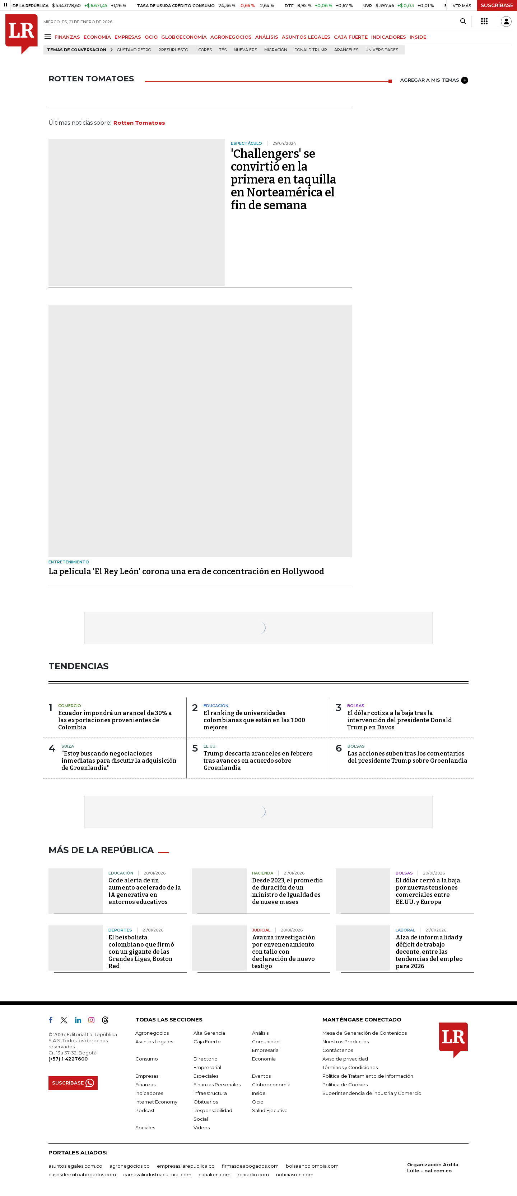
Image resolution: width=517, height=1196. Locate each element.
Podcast (145, 1110)
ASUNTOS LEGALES (306, 37)
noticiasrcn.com (294, 1174)
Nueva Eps (245, 50)
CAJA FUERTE (351, 37)
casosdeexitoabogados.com (82, 1174)
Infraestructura (210, 1093)
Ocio (258, 1102)
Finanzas (145, 1084)
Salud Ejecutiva (270, 1110)
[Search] (463, 21)
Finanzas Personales (217, 1084)
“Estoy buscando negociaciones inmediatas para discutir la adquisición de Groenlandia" (119, 760)
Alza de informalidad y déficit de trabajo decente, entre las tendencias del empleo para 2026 (429, 951)
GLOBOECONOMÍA (184, 37)
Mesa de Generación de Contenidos (364, 1033)
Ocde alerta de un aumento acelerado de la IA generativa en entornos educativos (144, 891)
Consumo (146, 1059)
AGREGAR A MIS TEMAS (434, 80)
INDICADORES (388, 37)
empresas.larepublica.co (186, 1166)
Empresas (146, 1076)
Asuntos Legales (154, 1041)
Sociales (145, 1127)
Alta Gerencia (209, 1033)
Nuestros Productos (345, 1041)
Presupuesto (173, 50)
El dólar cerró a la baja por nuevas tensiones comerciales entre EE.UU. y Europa (428, 891)
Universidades (381, 50)
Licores (203, 50)
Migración (275, 50)
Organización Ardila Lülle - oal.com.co (432, 1167)
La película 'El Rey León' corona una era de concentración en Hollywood (186, 571)
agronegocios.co (130, 1166)
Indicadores (149, 1093)
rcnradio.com (253, 1174)
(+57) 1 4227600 (68, 1059)
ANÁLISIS (266, 37)
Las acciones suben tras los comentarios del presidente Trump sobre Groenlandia (407, 757)
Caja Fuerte (207, 1041)
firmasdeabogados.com (250, 1166)
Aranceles (346, 50)
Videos (202, 1127)
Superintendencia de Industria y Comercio (371, 1093)
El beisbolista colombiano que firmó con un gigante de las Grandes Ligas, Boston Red (141, 951)
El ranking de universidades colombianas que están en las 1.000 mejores (254, 720)
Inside (259, 1093)
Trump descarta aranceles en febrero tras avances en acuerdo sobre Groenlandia (258, 760)
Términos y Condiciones (350, 1067)
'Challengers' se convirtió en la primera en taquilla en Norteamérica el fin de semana (283, 179)
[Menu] (49, 37)
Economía (264, 1059)
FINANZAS (67, 37)
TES (223, 50)
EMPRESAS (128, 37)
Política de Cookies (345, 1084)
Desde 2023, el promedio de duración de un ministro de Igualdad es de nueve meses (287, 891)
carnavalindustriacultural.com (157, 1174)
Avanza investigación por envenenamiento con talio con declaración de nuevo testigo (283, 951)
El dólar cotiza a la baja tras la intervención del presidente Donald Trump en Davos (399, 720)
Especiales (206, 1076)
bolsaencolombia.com (312, 1166)
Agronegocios (152, 1033)
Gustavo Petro (134, 50)
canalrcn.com (214, 1174)
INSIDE (418, 37)
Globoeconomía (271, 1084)
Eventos (261, 1076)
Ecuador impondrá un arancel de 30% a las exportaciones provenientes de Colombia (115, 720)
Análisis (260, 1033)
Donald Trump (310, 50)
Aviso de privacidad (345, 1059)
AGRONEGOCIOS (231, 37)
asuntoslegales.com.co (75, 1166)
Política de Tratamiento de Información (367, 1076)
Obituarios (206, 1102)
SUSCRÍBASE (497, 5)
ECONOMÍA (97, 37)
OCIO (151, 37)
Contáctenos (337, 1050)
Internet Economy (156, 1102)
